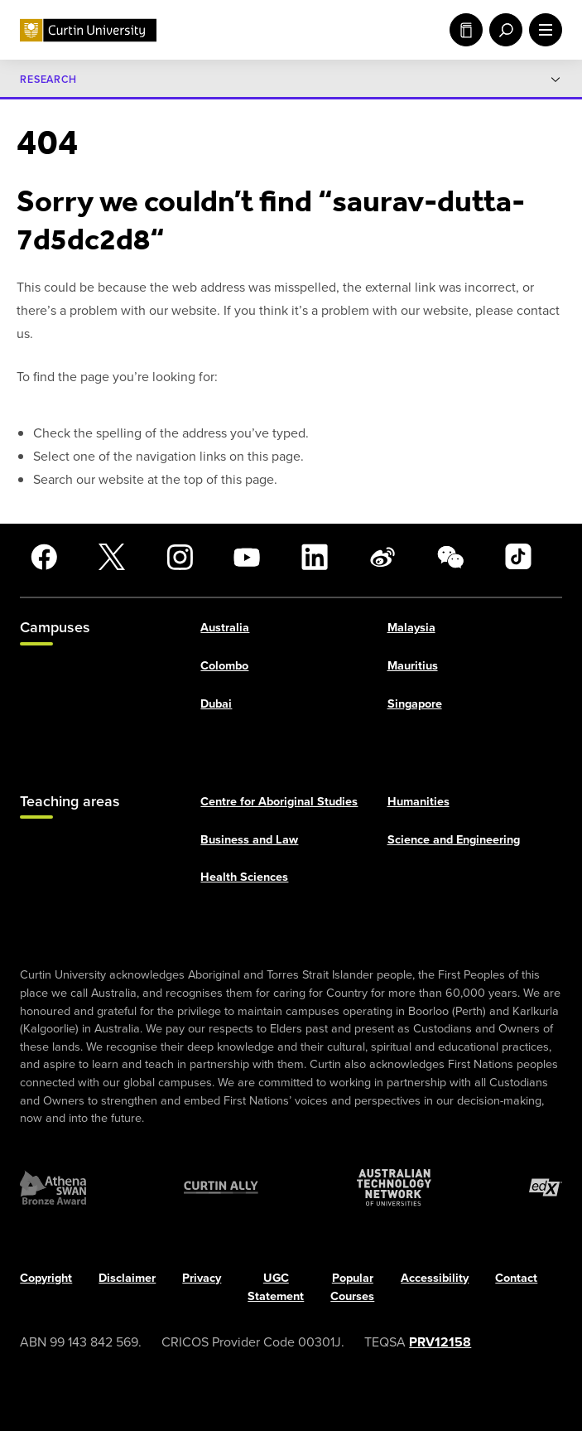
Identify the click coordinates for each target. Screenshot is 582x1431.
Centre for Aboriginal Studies (279, 801)
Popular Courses (352, 1287)
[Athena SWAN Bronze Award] (53, 1188)
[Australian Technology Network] (394, 1188)
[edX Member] (545, 1188)
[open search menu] (502, 29)
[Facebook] (44, 557)
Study (466, 29)
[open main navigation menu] (542, 29)
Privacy (201, 1278)
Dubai (216, 703)
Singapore (414, 703)
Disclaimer (127, 1278)
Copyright (46, 1278)
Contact (516, 1278)
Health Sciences (244, 876)
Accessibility (435, 1278)
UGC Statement (276, 1287)
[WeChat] (450, 557)
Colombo (224, 665)
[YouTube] (246, 557)
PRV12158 (440, 1341)
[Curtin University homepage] (88, 30)
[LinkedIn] (314, 557)
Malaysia (411, 627)
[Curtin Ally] (221, 1188)
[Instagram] (179, 557)
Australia (224, 627)
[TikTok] (518, 557)
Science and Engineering (453, 839)
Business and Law (249, 839)
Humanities (418, 801)
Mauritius (412, 665)
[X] (112, 557)
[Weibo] (382, 557)
